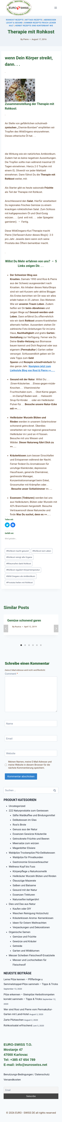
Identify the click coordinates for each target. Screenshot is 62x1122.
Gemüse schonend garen (24, 620)
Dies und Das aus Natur (22, 903)
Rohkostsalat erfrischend (18, 1025)
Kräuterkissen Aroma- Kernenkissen (33, 918)
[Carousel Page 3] (29, 645)
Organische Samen (19, 932)
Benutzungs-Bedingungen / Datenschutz (26, 1074)
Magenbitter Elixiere (24, 847)
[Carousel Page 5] (37, 645)
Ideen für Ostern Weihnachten (30, 922)
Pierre (26, 39)
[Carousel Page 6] (41, 645)
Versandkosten (12, 1079)
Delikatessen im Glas (25, 819)
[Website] (31, 753)
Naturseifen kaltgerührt (26, 899)
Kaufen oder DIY (22, 908)
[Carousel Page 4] (33, 645)
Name (9, 723)
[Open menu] (55, 7)
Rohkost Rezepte (15, 20)
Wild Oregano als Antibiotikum (20, 576)
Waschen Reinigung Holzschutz (31, 913)
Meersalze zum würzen (26, 843)
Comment (11, 673)
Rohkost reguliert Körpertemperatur (23, 570)
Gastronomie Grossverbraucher (30, 862)
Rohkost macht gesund (17, 551)
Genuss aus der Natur (25, 829)
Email (9, 738)
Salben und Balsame (24, 885)
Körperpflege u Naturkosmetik (30, 871)
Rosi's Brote (19, 824)
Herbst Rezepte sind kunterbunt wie (34, 26)
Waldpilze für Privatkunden (28, 857)
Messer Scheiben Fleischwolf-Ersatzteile (32, 955)
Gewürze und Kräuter (25, 941)
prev (6, 628)
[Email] (31, 738)
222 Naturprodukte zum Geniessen (28, 810)
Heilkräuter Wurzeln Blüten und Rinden (34, 876)
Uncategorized (17, 806)
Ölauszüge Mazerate (24, 880)
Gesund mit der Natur (25, 889)
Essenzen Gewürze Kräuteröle (30, 833)
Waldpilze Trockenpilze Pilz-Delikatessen (32, 852)
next (56, 628)
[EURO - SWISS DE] (19, 8)
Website (10, 753)
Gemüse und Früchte (24, 936)
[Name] (31, 723)
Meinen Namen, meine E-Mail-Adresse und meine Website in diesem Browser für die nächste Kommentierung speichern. (30, 764)
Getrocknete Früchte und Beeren (31, 838)
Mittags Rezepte (33, 20)
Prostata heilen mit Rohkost (19, 582)
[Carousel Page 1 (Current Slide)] (21, 645)
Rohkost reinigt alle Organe (19, 557)
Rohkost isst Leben (41, 551)
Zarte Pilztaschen (14, 1019)
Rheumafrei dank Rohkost (18, 563)
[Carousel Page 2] (25, 645)
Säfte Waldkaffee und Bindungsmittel (34, 815)
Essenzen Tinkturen (24, 894)
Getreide (17, 945)
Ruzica (18, 626)
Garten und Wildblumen (26, 950)
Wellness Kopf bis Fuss (22, 866)
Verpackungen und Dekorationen (31, 927)
